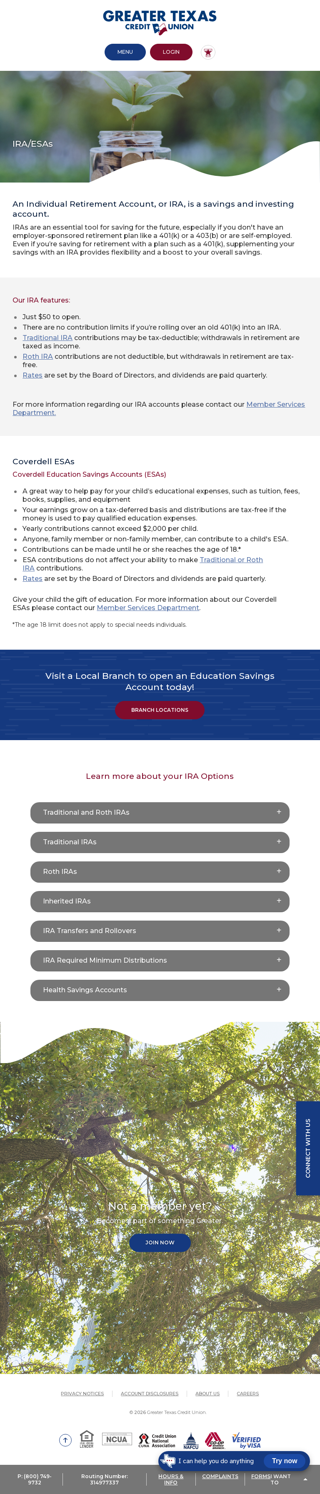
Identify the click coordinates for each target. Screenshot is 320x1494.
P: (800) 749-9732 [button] (35, 1479)
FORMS (260, 1476)
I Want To (280, 1479)
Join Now (160, 1242)
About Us (207, 1393)
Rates (32, 375)
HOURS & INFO (170, 1479)
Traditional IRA (47, 338)
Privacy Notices (82, 1393)
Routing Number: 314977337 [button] (104, 1479)
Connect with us (308, 1148)
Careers (248, 1393)
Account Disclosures (149, 1393)
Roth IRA (37, 356)
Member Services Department (148, 608)
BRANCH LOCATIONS (159, 710)
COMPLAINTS (220, 1476)
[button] (160, 812)
